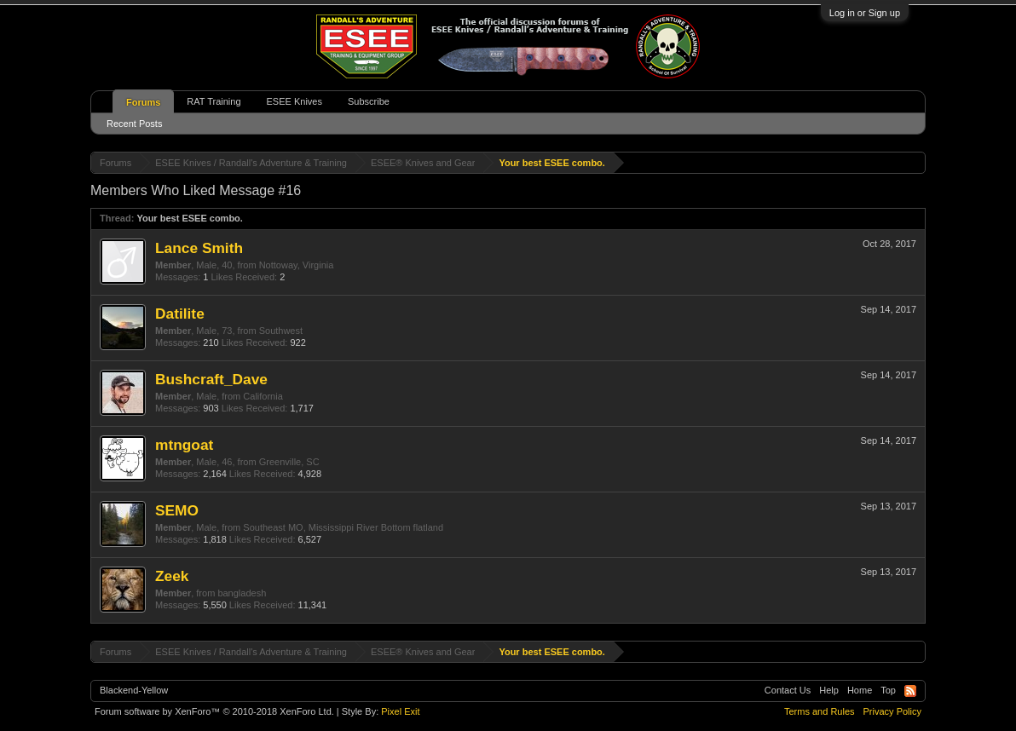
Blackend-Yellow (134, 690)
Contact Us (788, 690)
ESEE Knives (294, 101)
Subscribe (369, 101)
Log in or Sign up (864, 13)
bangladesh (241, 593)
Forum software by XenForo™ (214, 711)
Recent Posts (134, 123)
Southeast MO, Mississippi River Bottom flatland (343, 527)
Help (829, 690)
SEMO (177, 510)
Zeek (172, 575)
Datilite (180, 313)
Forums (143, 102)
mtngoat (184, 444)
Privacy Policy (892, 711)
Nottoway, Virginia (296, 265)
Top (888, 690)
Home (859, 690)
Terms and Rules (819, 711)
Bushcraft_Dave (211, 379)
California (262, 396)
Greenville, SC (289, 462)
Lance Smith (199, 247)
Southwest (281, 330)
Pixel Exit (400, 711)
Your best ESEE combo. (189, 218)
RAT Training (213, 101)
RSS (910, 691)
